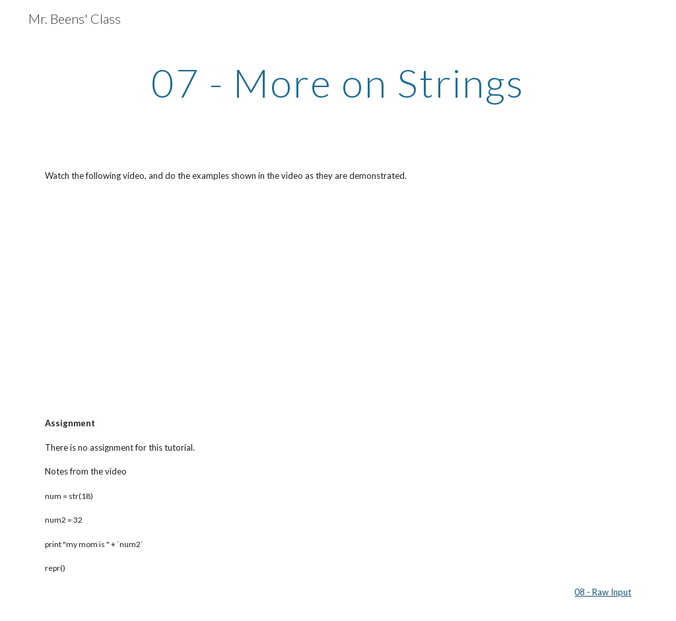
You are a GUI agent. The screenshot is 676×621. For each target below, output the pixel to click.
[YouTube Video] (134, 299)
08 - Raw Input (602, 592)
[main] (337, 82)
